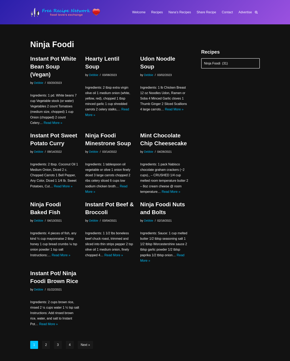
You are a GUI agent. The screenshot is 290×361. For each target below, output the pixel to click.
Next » (85, 344)
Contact (227, 12)
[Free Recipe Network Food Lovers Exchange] (65, 12)
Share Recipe (206, 12)
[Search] (256, 12)
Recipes (157, 12)
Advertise (245, 12)
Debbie (38, 82)
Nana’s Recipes (179, 12)
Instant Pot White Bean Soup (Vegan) (53, 67)
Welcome (138, 12)
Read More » (53, 122)
